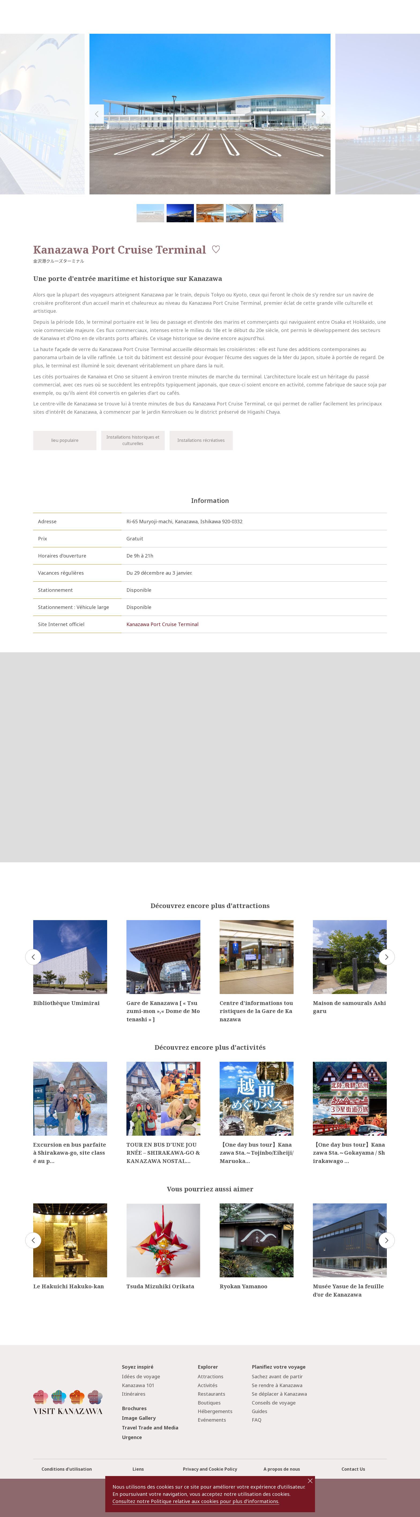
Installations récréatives (201, 440)
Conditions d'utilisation (67, 1469)
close (310, 1480)
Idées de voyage (141, 1376)
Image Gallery (139, 1418)
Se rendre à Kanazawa (277, 1385)
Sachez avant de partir (277, 1376)
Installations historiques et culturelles (132, 440)
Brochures (134, 1408)
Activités (208, 1385)
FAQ (256, 1420)
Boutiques (209, 1402)
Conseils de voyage (274, 1402)
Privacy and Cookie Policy (210, 1469)
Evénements (212, 1420)
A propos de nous (282, 1469)
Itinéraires (133, 1394)
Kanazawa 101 (138, 1385)
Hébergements (215, 1411)
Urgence (132, 1437)
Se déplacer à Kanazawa (279, 1394)
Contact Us (353, 1469)
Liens (138, 1469)
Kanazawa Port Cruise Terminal (162, 624)
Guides (259, 1411)
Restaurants (211, 1394)
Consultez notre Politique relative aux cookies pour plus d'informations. (195, 1501)
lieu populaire (64, 440)
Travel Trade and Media (150, 1427)
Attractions (210, 1376)
